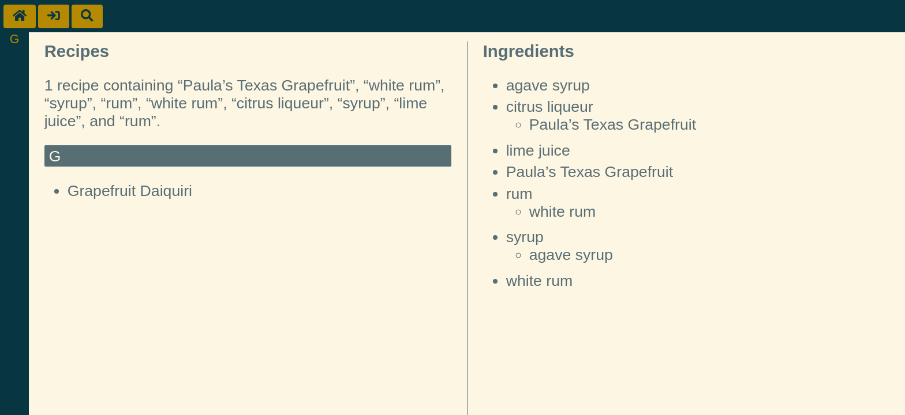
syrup (525, 237)
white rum (562, 211)
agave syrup (548, 85)
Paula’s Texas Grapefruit (612, 124)
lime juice (538, 150)
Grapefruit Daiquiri (130, 190)
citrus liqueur (549, 106)
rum (519, 193)
